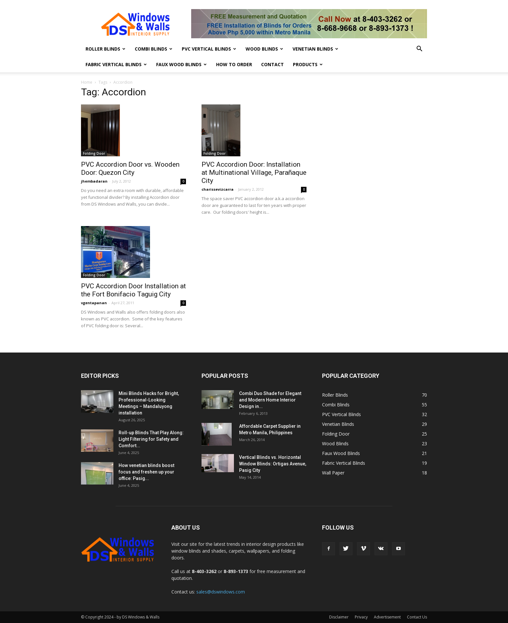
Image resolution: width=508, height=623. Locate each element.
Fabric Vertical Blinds (116, 64)
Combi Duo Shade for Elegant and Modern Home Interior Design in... (270, 400)
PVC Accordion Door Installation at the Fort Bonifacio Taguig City (133, 290)
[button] (419, 49)
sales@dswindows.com (220, 592)
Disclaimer (339, 617)
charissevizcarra (218, 189)
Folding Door (94, 153)
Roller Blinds (105, 49)
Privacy (361, 617)
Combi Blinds (153, 49)
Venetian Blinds (315, 49)
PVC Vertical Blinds (209, 49)
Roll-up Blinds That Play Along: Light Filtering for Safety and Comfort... (151, 439)
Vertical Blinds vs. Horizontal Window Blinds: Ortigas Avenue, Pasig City (272, 464)
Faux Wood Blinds (181, 64)
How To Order (234, 64)
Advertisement (387, 617)
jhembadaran (94, 181)
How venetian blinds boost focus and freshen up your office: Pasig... (146, 472)
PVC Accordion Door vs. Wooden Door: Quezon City (130, 168)
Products (308, 64)
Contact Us (417, 617)
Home (86, 82)
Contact (272, 64)
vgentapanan (94, 302)
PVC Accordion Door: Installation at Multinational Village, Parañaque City (254, 173)
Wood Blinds (264, 49)
